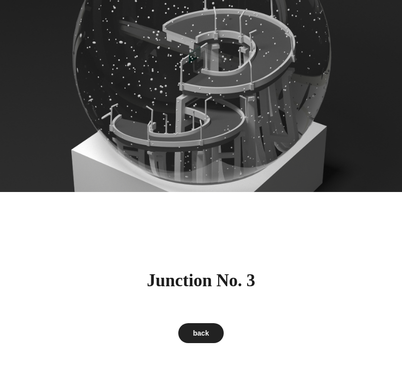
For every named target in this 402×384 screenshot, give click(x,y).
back (201, 333)
